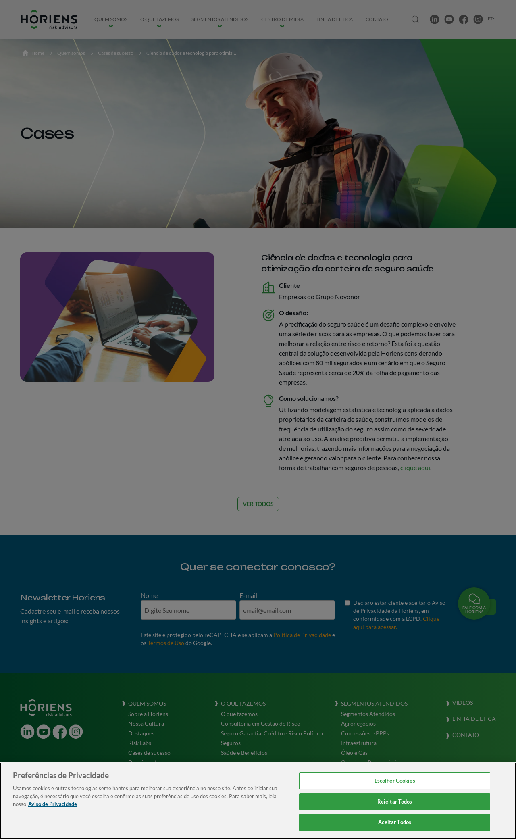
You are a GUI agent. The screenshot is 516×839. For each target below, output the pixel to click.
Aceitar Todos (394, 822)
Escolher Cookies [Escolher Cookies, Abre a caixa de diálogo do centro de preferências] (395, 780)
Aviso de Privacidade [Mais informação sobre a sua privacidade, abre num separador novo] (52, 804)
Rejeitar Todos (394, 801)
